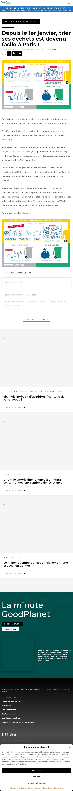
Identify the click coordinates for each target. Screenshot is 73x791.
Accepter (36, 770)
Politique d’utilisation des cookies (23, 788)
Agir (5, 392)
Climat (23, 558)
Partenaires (7, 705)
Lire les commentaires (36, 319)
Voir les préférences (36, 783)
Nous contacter (9, 710)
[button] (69, 747)
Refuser (36, 777)
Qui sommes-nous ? (11, 701)
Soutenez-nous (9, 714)
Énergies (8, 475)
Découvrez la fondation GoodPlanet (18, 722)
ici (31, 213)
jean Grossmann (14, 295)
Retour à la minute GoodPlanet (20, 21)
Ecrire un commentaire (14, 282)
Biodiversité (17, 392)
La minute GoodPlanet (12, 718)
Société (20, 475)
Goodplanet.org (12, 624)
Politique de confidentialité (51, 788)
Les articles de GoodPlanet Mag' (44, 392)
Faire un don (10, 629)
